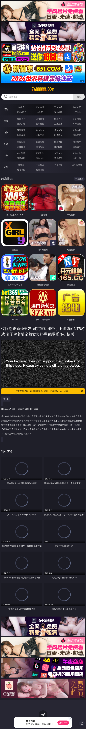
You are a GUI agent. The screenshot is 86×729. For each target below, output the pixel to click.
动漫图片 (77, 141)
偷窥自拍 (21, 141)
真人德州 (40, 107)
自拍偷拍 (40, 118)
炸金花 (40, 112)
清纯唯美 (40, 146)
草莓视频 (58, 164)
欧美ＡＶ (58, 118)
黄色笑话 (58, 158)
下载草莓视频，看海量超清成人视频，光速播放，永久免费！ (49, 391)
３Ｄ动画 (77, 118)
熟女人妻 (21, 123)
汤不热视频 (77, 164)
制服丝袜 (21, 135)
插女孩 (21, 164)
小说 (6, 155)
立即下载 (63, 722)
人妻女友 (58, 153)
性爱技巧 (77, 158)
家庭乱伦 (40, 153)
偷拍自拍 (40, 130)
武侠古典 (77, 153)
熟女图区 (58, 146)
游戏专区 (77, 107)
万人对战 (58, 107)
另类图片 (77, 146)
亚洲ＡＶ (21, 118)
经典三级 (40, 135)
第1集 (5, 399)
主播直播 (58, 123)
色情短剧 (40, 169)
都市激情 (21, 153)
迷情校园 (21, 158)
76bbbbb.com (43, 89)
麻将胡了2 (21, 112)
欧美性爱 (77, 130)
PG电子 (21, 107)
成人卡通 (58, 130)
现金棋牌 (58, 112)
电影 (6, 132)
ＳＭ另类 (77, 123)
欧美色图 (58, 141)
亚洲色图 (40, 141)
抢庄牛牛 (77, 112)
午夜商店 (40, 164)
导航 (6, 166)
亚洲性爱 (21, 130)
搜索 (79, 96)
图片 (6, 143)
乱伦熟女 (58, 135)
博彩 (6, 109)
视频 (6, 120)
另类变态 (77, 135)
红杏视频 (21, 169)
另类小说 (40, 158)
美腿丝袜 (21, 146)
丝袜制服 (40, 123)
